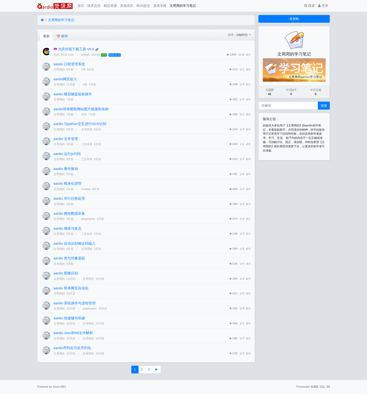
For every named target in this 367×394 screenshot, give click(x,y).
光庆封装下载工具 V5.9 (76, 49)
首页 (80, 5)
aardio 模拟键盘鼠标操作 (73, 94)
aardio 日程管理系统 (69, 64)
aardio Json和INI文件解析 (73, 333)
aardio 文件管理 (66, 139)
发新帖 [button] (294, 19)
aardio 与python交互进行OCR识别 (80, 124)
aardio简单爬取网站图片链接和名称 (81, 109)
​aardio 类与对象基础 (69, 258)
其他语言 (126, 5)
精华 (62, 36)
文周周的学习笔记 (183, 5)
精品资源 (110, 5)
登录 (323, 5)
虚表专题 (159, 5)
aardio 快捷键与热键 (69, 318)
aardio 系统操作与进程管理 (74, 303)
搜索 (309, 5)
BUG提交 (143, 5)
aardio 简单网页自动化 (71, 288)
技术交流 (93, 5)
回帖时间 (242, 35)
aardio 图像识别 (66, 273)
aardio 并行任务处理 (69, 198)
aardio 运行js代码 (67, 154)
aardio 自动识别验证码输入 (74, 243)
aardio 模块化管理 (67, 183)
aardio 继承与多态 (67, 228)
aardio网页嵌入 (65, 79)
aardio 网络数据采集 (69, 213)
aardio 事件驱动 (66, 169)
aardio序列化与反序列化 (72, 348)
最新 (46, 36)
